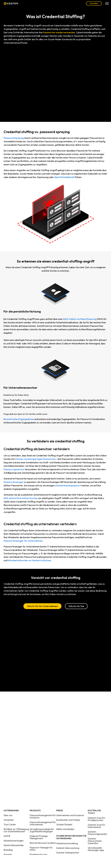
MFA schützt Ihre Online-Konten (20, 498)
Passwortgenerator (14, 469)
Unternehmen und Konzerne (70, 815)
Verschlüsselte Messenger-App (96, 849)
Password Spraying (14, 138)
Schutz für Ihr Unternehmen (42, 606)
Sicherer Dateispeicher (67, 852)
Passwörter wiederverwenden (59, 32)
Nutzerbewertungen (14, 840)
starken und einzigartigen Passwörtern (36, 459)
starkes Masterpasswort (68, 485)
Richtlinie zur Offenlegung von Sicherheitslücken (16, 830)
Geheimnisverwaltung (67, 843)
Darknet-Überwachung (67, 848)
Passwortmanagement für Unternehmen (43, 823)
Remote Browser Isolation (43, 842)
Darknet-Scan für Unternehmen (96, 826)
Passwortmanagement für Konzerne (43, 816)
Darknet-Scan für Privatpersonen (96, 819)
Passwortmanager (14, 482)
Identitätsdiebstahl (64, 177)
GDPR (7, 836)
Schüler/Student (64, 824)
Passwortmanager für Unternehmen (23, 540)
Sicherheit (9, 819)
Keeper (11, 3)
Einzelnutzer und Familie (68, 819)
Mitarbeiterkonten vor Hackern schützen (29, 560)
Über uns (8, 815)
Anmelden (94, 3)
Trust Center (10, 824)
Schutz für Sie (76, 606)
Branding (8, 849)
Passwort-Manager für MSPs (41, 848)
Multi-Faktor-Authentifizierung (80, 319)
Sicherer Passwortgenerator (97, 832)
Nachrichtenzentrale (14, 845)
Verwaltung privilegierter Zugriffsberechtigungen (42, 830)
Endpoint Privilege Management (39, 837)
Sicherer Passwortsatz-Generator (95, 841)
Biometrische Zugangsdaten (18, 419)
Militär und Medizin (65, 829)
